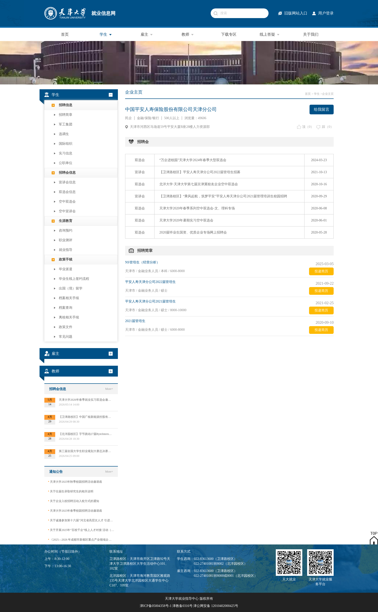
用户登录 (326, 13)
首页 (65, 34)
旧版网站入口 (295, 13)
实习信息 (65, 153)
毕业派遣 (65, 269)
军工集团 (65, 124)
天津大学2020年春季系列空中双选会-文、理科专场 (197, 208)
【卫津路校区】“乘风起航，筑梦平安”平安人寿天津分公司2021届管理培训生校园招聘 (223, 196)
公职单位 (65, 163)
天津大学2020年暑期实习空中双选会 (186, 220)
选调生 (64, 134)
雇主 (147, 34)
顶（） (308, 127)
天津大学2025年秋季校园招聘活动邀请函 (75, 481)
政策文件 (65, 327)
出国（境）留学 (70, 288)
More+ (109, 389)
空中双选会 (67, 201)
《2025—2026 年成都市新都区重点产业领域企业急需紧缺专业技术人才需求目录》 (81, 539)
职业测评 (65, 240)
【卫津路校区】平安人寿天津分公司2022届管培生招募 (199, 172)
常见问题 (65, 336)
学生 (106, 34)
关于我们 (310, 34)
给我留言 (321, 109)
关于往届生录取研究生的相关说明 (70, 491)
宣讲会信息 (67, 182)
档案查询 (65, 307)
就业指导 (65, 250)
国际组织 (65, 143)
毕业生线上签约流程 (74, 279)
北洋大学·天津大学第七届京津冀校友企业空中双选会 (198, 184)
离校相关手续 (69, 317)
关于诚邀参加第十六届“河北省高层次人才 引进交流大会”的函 (81, 520)
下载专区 (228, 34)
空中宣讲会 (67, 211)
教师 (188, 34)
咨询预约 (65, 230)
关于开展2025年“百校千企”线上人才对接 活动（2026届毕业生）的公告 (81, 530)
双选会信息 (67, 192)
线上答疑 (270, 34)
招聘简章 (65, 115)
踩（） (328, 127)
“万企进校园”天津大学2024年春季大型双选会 (192, 160)
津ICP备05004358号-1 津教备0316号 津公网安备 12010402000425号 (189, 606)
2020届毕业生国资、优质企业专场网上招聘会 (193, 232)
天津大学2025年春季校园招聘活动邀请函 (75, 510)
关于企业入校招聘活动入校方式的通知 (73, 501)
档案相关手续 (69, 298)
